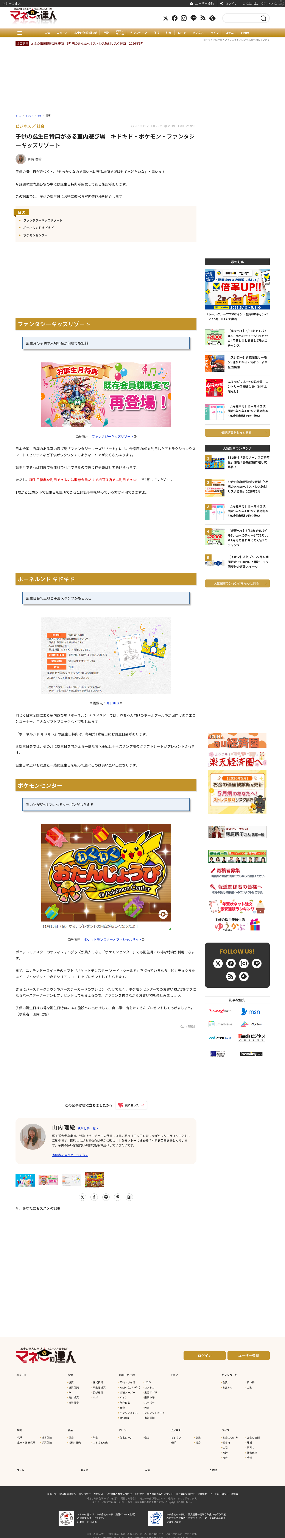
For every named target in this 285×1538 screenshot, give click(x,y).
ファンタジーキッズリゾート (45, 220)
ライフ (217, 33)
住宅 (225, 1444)
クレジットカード (154, 1411)
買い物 (251, 1381)
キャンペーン (138, 33)
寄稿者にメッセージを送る (70, 1156)
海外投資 (74, 1396)
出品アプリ (150, 1391)
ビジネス (200, 33)
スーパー (149, 1401)
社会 (198, 1439)
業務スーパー (127, 1391)
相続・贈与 (75, 1439)
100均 (147, 1381)
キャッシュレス (129, 1411)
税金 (169, 33)
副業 (198, 1434)
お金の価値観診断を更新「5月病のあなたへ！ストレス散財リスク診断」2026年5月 (87, 43)
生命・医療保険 (26, 1439)
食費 (122, 1406)
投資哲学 (74, 1401)
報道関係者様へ (67, 1488)
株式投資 (98, 1381)
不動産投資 (99, 1386)
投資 (104, 33)
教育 (225, 1454)
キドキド (113, 703)
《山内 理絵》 (187, 1027)
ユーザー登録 (248, 1356)
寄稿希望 (98, 1488)
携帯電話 (149, 1416)
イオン (124, 1396)
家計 (225, 1449)
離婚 (249, 1439)
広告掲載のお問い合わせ (119, 1488)
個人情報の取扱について (160, 1488)
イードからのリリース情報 (224, 1488)
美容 (147, 1406)
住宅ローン (126, 1434)
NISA (95, 1396)
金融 (249, 1386)
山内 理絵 (65, 1127)
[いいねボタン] (129, 1105)
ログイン (205, 1356)
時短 (249, 1454)
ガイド (84, 1464)
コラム (233, 33)
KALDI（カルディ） (131, 1386)
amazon (124, 1416)
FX (70, 1391)
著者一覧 (52, 1488)
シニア (174, 1374)
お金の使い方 (230, 1434)
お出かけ (228, 1386)
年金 (95, 1434)
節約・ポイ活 (118, 33)
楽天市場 (149, 1396)
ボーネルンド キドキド (41, 227)
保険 (156, 33)
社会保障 (252, 1449)
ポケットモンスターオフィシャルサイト (113, 940)
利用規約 (139, 1488)
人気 (43, 33)
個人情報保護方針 (185, 1488)
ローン (183, 33)
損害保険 (47, 1434)
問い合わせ (85, 1488)
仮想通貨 (98, 1391)
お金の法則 (253, 1434)
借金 (147, 1434)
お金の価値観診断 (82, 33)
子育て (251, 1444)
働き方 (226, 1439)
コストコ (149, 1386)
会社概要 (202, 1488)
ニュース (58, 33)
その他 (249, 33)
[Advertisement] (106, 1266)
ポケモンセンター (37, 235)
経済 (173, 1439)
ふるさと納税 (100, 1439)
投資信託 (74, 1386)
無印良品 (125, 1401)
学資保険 (47, 1439)
